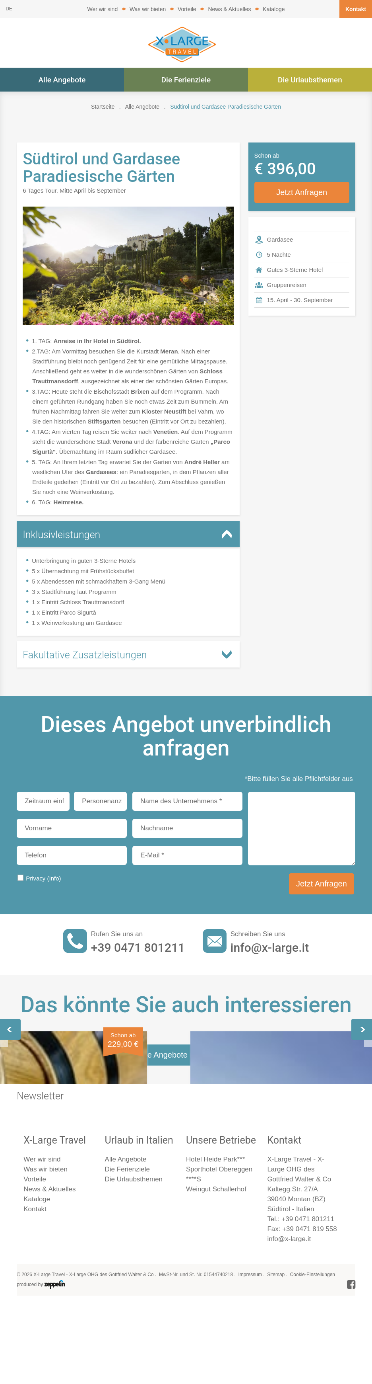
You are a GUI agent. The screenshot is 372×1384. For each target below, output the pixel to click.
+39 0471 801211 (138, 948)
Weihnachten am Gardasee (289, 1111)
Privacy (43, 878)
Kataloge (274, 9)
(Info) (54, 878)
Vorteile (187, 9)
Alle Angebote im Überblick (185, 1255)
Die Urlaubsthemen (310, 79)
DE (9, 9)
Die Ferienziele (186, 79)
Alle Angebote (61, 79)
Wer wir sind (102, 9)
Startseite (102, 106)
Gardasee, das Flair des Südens (63, 1111)
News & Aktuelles (229, 9)
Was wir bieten (148, 9)
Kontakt (355, 9)
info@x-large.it (270, 948)
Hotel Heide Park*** (215, 1360)
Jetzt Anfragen (301, 192)
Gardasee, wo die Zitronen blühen (174, 1111)
